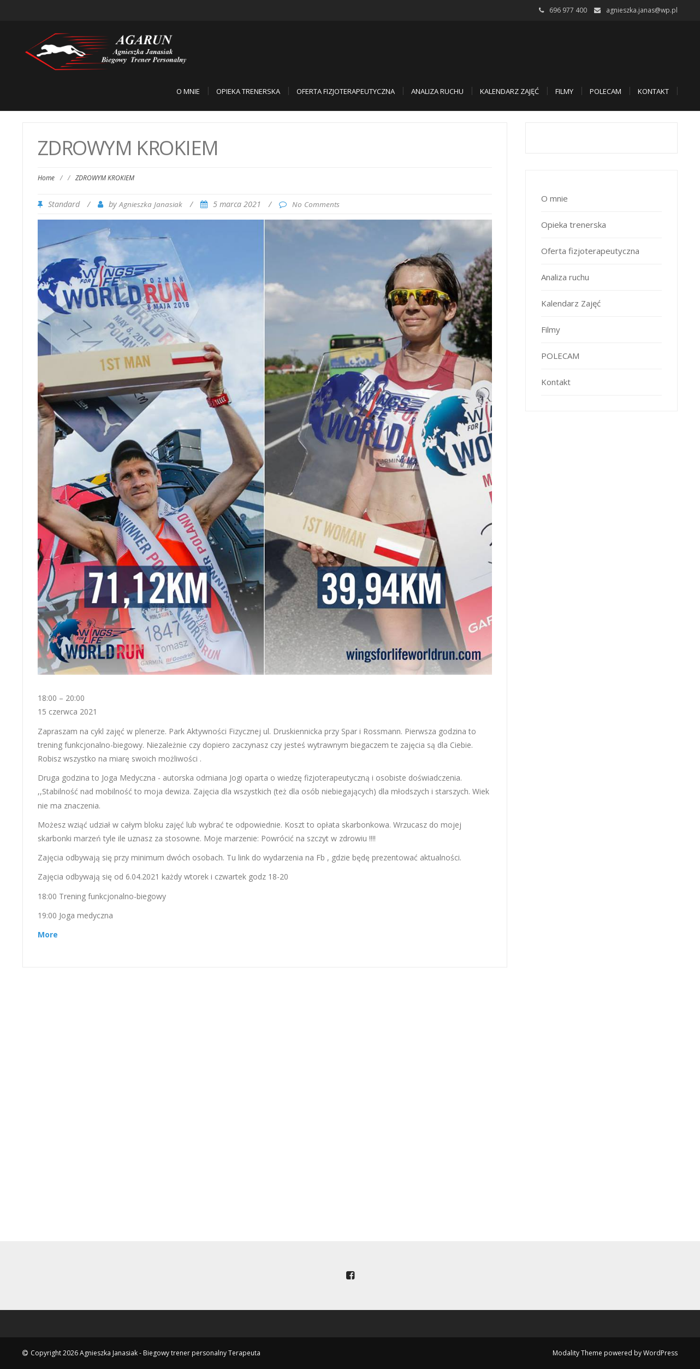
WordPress (660, 1353)
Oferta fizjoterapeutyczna (345, 91)
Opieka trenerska (248, 91)
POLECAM (605, 91)
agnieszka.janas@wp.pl (642, 10)
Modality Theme (577, 1353)
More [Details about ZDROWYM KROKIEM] (48, 934)
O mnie (188, 91)
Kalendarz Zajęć (509, 91)
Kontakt (653, 91)
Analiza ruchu (437, 91)
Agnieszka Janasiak (150, 204)
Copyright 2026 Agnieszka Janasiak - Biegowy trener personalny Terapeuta (145, 1353)
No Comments (316, 204)
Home (46, 177)
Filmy (564, 91)
